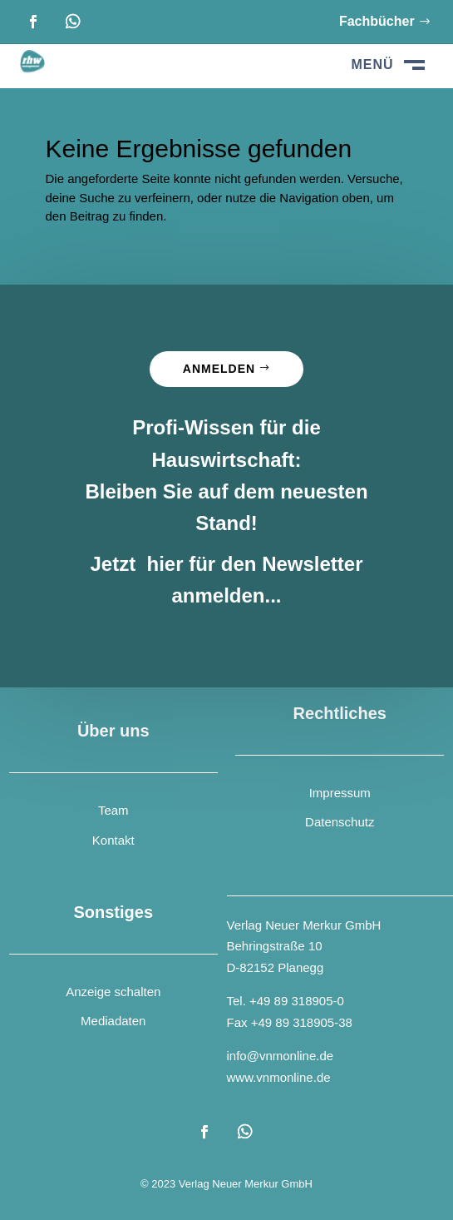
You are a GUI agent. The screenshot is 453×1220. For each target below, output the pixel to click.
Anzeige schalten (113, 991)
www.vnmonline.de (279, 1077)
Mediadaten (113, 1021)
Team (113, 810)
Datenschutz (339, 822)
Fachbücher (377, 21)
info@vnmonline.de (280, 1056)
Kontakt (113, 840)
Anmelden (219, 368)
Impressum (340, 793)
